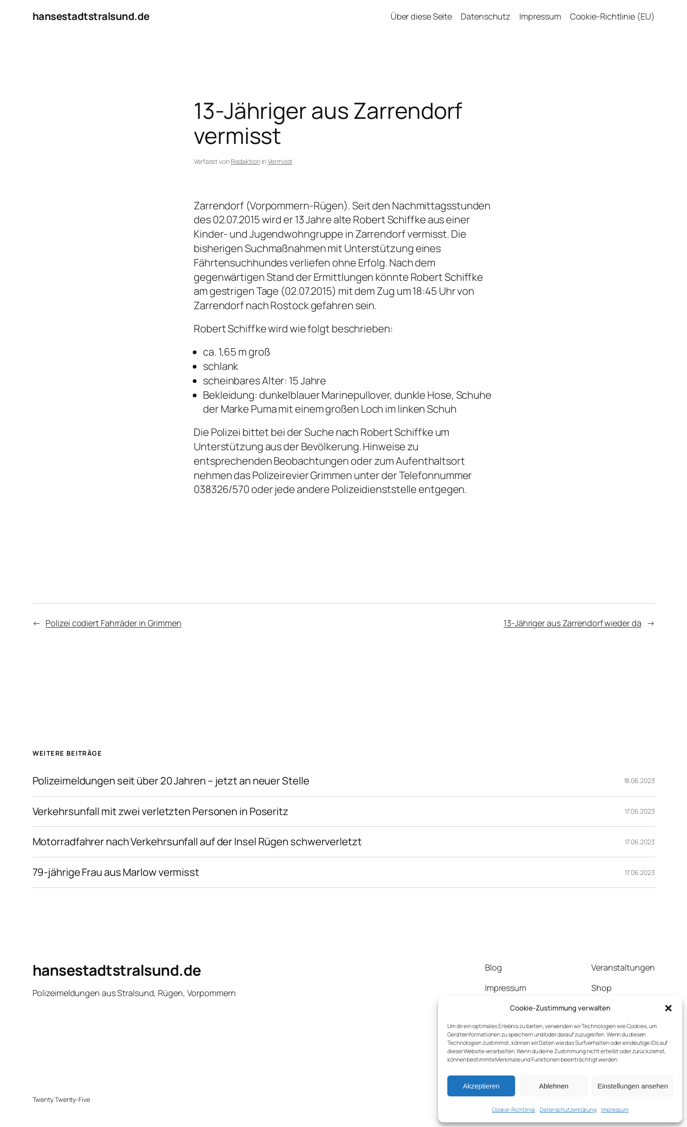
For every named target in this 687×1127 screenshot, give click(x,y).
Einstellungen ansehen (632, 1086)
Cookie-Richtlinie (513, 1110)
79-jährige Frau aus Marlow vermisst (116, 872)
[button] (668, 1008)
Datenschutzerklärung (568, 1110)
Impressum (614, 1110)
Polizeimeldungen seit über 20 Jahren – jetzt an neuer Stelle (171, 781)
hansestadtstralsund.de (91, 16)
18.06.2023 (639, 780)
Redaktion (245, 161)
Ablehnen (553, 1086)
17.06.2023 (640, 811)
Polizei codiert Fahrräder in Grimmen (113, 622)
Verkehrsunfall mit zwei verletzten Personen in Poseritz (161, 811)
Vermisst (280, 161)
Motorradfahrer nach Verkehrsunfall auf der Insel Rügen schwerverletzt (197, 842)
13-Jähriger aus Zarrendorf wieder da (572, 622)
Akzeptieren (481, 1086)
